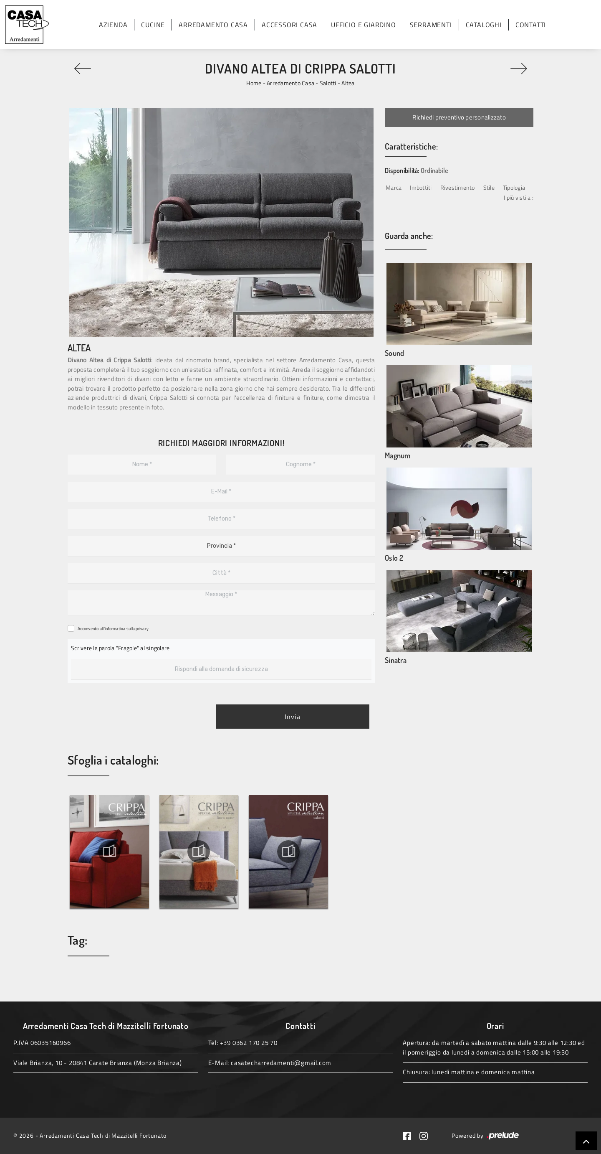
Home (253, 83)
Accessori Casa (289, 25)
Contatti (530, 25)
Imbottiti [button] (421, 187)
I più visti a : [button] (518, 197)
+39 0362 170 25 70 (249, 1042)
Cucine (153, 25)
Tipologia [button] (514, 187)
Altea (347, 83)
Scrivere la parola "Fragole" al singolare (120, 647)
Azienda (113, 25)
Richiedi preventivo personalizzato (459, 117)
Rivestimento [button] (457, 187)
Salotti (328, 83)
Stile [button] (489, 187)
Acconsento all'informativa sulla (113, 628)
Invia (292, 717)
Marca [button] (394, 187)
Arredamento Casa (213, 25)
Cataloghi (484, 25)
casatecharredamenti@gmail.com (281, 1063)
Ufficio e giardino (363, 25)
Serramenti (431, 25)
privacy (142, 628)
